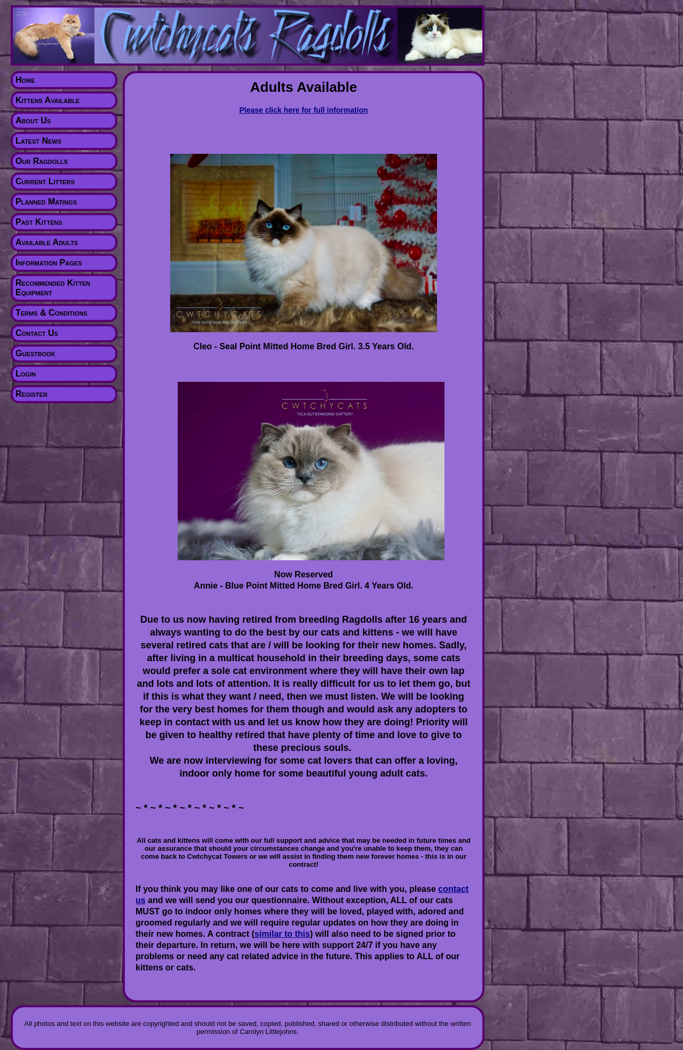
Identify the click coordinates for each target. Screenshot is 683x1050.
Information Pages (48, 262)
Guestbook (35, 353)
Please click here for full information (303, 110)
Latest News (38, 140)
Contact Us (36, 333)
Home (25, 79)
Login (25, 373)
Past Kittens (38, 221)
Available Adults (46, 242)
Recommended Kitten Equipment (52, 287)
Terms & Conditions (51, 312)
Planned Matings (46, 201)
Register (31, 393)
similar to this (282, 933)
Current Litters (45, 181)
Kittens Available (47, 100)
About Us (33, 120)
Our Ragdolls (41, 161)
